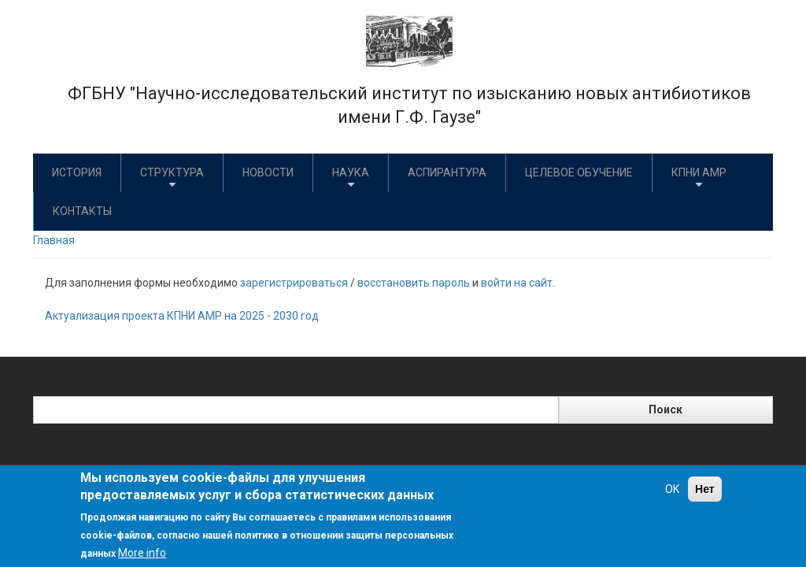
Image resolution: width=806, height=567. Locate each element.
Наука (350, 178)
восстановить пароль (413, 282)
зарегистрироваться (294, 282)
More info (142, 553)
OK (672, 489)
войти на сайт (517, 282)
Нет (705, 489)
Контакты (82, 211)
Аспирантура (447, 172)
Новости (268, 172)
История (77, 172)
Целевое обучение (579, 172)
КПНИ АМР (699, 178)
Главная (54, 240)
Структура (172, 178)
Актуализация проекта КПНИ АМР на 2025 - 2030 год (182, 315)
